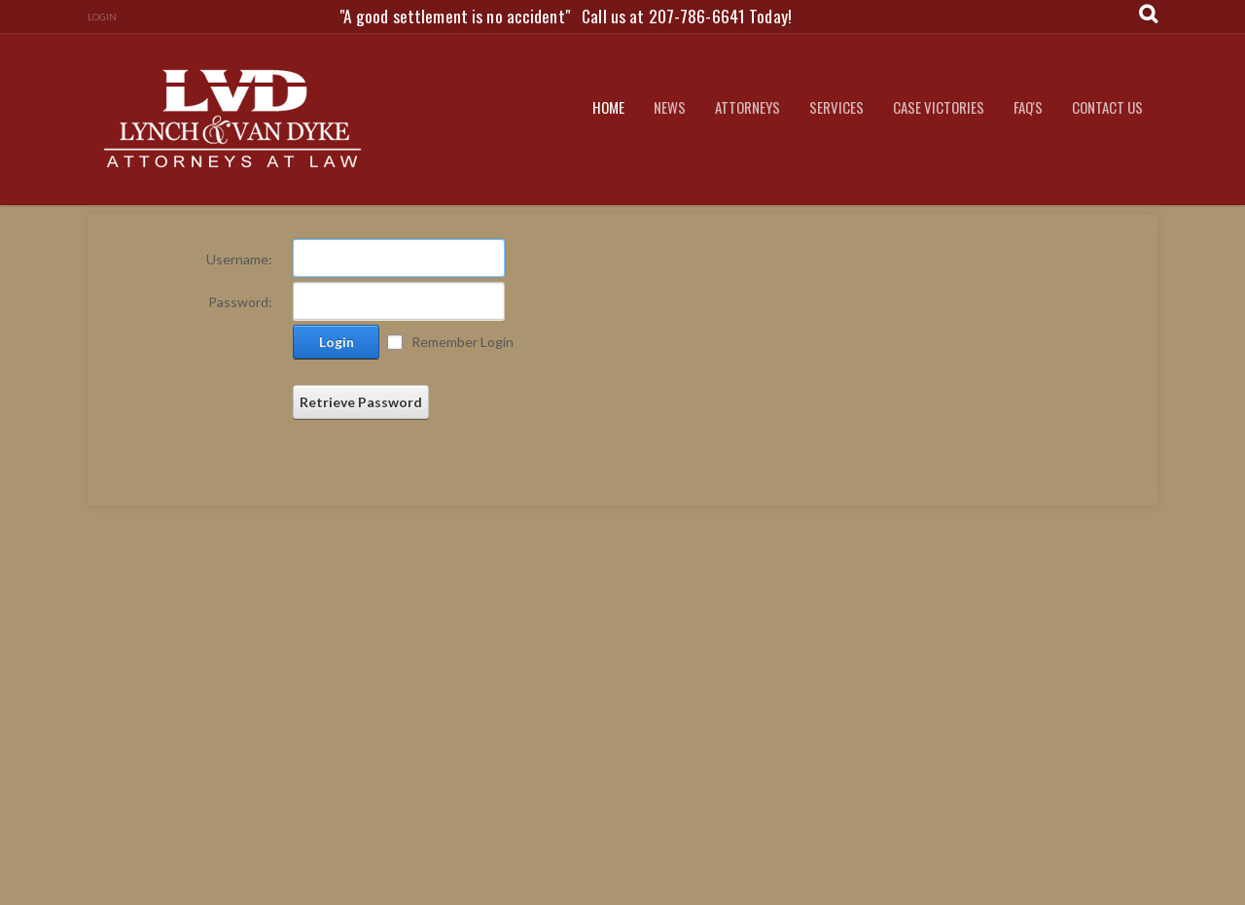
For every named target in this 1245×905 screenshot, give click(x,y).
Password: (240, 302)
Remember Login (462, 341)
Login (102, 16)
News (670, 107)
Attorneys (747, 107)
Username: (239, 259)
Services (836, 107)
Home (608, 107)
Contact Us (1107, 107)
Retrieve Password (361, 402)
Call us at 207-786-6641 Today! (687, 15)
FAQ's (1028, 107)
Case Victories (938, 107)
